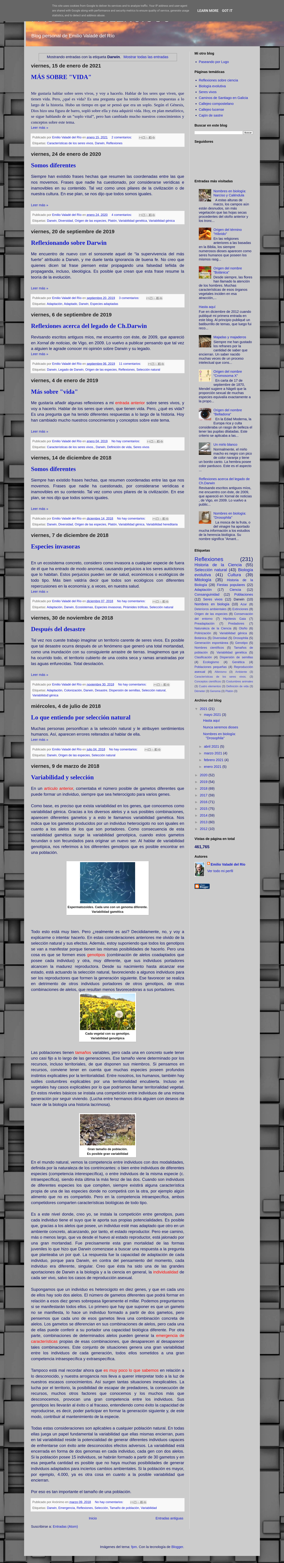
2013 (204, 822)
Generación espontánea (211, 643)
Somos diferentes (53, 165)
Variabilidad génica (162, 220)
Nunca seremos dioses (220, 727)
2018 (204, 788)
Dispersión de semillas (124, 690)
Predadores (236, 623)
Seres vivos (141, 447)
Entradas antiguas (169, 1518)
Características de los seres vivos (70, 143)
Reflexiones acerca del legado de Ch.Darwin (89, 325)
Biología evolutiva (212, 86)
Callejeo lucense (211, 109)
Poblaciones (243, 594)
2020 (204, 775)
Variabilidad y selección (62, 777)
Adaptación (54, 304)
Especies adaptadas (104, 304)
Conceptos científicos (207, 681)
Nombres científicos (209, 647)
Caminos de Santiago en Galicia (223, 98)
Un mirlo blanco (225, 444)
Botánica (200, 638)
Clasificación (203, 657)
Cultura (234, 574)
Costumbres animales (239, 681)
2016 (204, 802)
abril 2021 (212, 746)
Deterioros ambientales (210, 609)
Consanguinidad (206, 594)
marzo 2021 (213, 753)
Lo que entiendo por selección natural (80, 717)
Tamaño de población (124, 1508)
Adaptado (70, 304)
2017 (204, 795)
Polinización (202, 633)
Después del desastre (58, 629)
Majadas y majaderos (229, 337)
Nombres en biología (211, 604)
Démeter (199, 691)
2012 (204, 829)
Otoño (243, 628)
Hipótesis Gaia (234, 618)
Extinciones (240, 609)
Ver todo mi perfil (220, 871)
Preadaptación (204, 623)
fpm (134, 1547)
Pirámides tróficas (135, 607)
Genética (238, 662)
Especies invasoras (55, 546)
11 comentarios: (130, 363)
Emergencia (66, 1508)
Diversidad (65, 220)
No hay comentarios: (126, 441)
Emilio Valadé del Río (228, 864)
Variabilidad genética (132, 220)
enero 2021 (213, 767)
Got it (227, 11)
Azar (243, 604)
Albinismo (221, 671)
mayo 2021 (213, 715)
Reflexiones (114, 143)
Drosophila (240, 638)
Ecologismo (211, 662)
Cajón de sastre (211, 115)
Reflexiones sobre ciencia (218, 80)
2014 (204, 815)
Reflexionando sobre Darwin (69, 242)
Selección (101, 1508)
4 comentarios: (122, 215)
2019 (204, 782)
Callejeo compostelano (216, 104)
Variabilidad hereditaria (162, 524)
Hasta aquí (207, 307)
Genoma (215, 691)
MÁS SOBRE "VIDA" (61, 77)
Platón (112, 220)
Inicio (93, 1518)
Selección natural (148, 369)
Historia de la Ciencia (218, 564)
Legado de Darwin (70, 369)
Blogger (177, 1547)
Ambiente (241, 671)
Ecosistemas (84, 607)
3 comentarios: (129, 298)
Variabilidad (149, 1508)
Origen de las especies (90, 220)
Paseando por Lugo (214, 62)
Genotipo (241, 643)
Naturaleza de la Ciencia (212, 628)
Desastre (101, 690)
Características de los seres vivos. (70, 447)
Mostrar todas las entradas (145, 57)
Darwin (99, 143)
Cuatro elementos (210, 686)
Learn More (208, 11)
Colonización (73, 690)
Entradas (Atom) (65, 1526)
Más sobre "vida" (54, 391)
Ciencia (235, 590)
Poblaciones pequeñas (210, 667)
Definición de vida (119, 447)
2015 (204, 809)
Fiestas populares (231, 585)
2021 (204, 709)
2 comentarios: (122, 137)
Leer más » (39, 127)
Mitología (202, 579)
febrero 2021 (214, 760)
